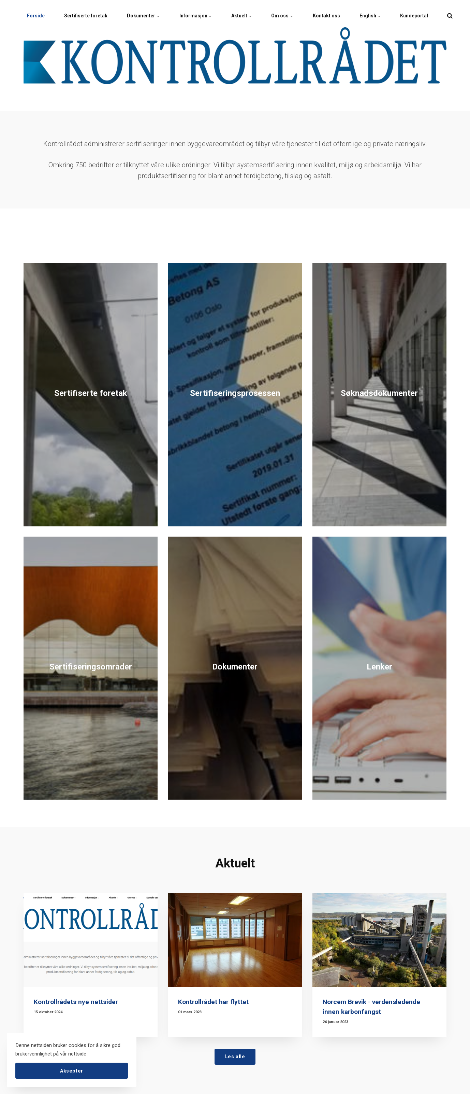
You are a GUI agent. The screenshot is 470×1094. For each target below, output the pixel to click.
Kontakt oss (332, 15)
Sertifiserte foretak (87, 15)
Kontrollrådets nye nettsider (76, 1002)
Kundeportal (422, 15)
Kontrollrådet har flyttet (213, 1002)
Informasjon (198, 15)
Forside (36, 15)
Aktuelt (245, 15)
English (376, 15)
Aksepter (71, 1070)
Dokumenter (145, 15)
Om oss (287, 15)
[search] (458, 15)
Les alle (235, 1056)
